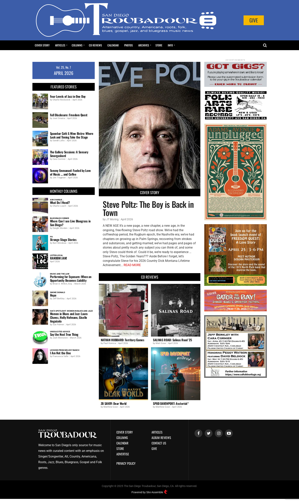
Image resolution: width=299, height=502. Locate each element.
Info (170, 45)
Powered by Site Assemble (149, 492)
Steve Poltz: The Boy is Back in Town (148, 208)
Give (253, 20)
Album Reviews (161, 437)
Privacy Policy (126, 463)
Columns (77, 45)
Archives (143, 45)
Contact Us (159, 443)
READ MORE (132, 265)
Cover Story (42, 45)
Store (158, 45)
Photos (128, 45)
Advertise (122, 454)
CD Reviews (95, 45)
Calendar (113, 45)
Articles (60, 45)
